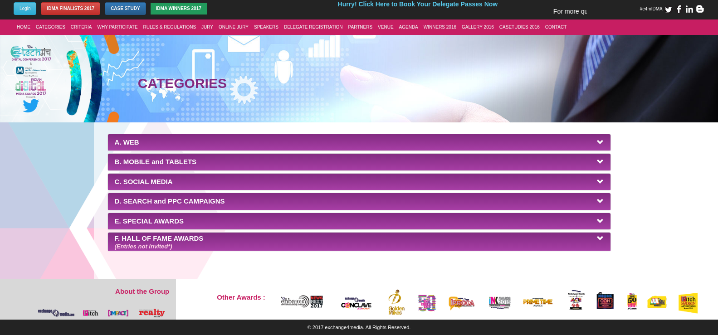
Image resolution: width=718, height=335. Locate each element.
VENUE (385, 26)
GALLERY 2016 (478, 26)
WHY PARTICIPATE (118, 26)
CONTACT (556, 26)
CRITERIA (81, 26)
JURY (207, 26)
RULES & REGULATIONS (169, 26)
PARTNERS (360, 26)
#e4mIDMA (651, 8)
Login (25, 8)
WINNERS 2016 (440, 26)
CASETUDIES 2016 (519, 26)
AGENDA (408, 26)
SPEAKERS (266, 26)
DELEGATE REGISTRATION (313, 26)
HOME (23, 26)
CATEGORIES (50, 26)
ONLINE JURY (234, 26)
